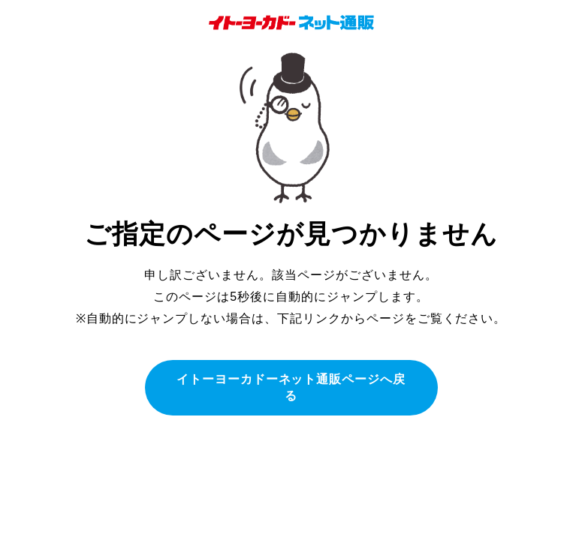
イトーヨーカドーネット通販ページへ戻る (291, 387)
